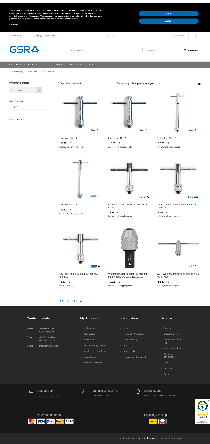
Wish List (178, 36)
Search (150, 50)
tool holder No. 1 (68, 138)
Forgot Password (91, 357)
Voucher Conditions (173, 348)
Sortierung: (123, 83)
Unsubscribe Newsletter (94, 351)
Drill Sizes (169, 368)
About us (128, 328)
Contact (167, 374)
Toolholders (33, 71)
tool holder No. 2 (117, 138)
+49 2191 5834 (19, 36)
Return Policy (130, 351)
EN (197, 36)
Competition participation (170, 355)
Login (114, 36)
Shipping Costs (171, 334)
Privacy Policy (130, 340)
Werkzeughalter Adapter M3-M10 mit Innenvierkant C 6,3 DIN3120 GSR (127, 275)
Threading (18, 71)
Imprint (127, 345)
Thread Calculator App (172, 341)
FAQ (166, 363)
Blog (91, 65)
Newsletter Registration (94, 345)
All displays (14, 107)
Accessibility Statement (135, 357)
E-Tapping (58, 65)
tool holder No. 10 (166, 138)
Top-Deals (75, 65)
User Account (89, 334)
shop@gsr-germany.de (45, 36)
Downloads (169, 328)
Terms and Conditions (134, 334)
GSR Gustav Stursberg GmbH (144, 438)
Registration (89, 328)
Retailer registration (92, 363)
